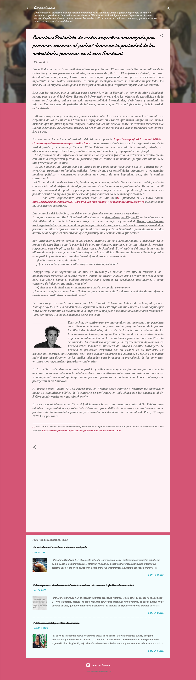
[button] (162, 35)
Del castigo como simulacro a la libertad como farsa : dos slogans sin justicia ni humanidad (83, 585)
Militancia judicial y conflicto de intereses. (56, 623)
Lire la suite (156, 575)
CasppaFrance (44, 7)
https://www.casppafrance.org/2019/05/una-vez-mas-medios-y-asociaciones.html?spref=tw (88, 201)
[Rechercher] (168, 9)
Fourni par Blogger (98, 665)
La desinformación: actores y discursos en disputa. (60, 547)
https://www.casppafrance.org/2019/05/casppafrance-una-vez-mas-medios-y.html (81, 430)
